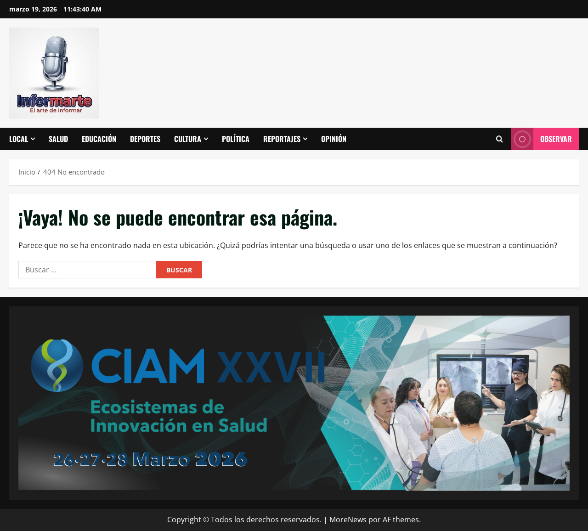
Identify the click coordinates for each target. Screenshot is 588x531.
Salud (58, 138)
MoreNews (348, 519)
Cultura (187, 138)
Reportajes (281, 138)
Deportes (145, 138)
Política (235, 138)
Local (18, 138)
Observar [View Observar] (541, 139)
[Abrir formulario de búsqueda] (499, 139)
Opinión (333, 138)
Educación (99, 138)
